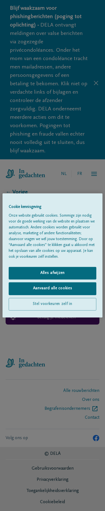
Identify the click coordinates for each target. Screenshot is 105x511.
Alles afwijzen (52, 273)
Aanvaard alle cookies (52, 288)
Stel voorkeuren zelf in (52, 304)
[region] (52, 255)
